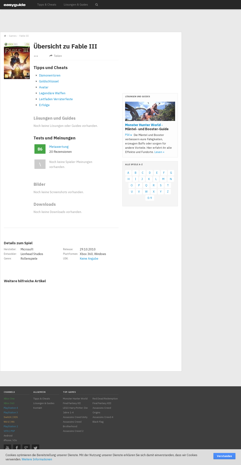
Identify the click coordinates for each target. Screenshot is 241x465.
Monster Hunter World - (147, 127)
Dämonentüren (50, 75)
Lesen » (159, 152)
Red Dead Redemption (105, 398)
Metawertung (59, 147)
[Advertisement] (90, 20)
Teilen (56, 56)
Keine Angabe (89, 258)
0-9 (150, 198)
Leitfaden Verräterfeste (56, 99)
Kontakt (37, 407)
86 (40, 149)
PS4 (128, 134)
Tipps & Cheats (46, 4)
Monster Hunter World (75, 398)
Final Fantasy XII (72, 403)
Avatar (43, 87)
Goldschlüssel (49, 81)
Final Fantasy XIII (102, 403)
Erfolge (44, 105)
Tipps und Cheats (51, 67)
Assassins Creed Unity (75, 417)
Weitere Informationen (37, 459)
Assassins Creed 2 (73, 431)
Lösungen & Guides (76, 4)
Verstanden (224, 456)
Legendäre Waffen (52, 93)
